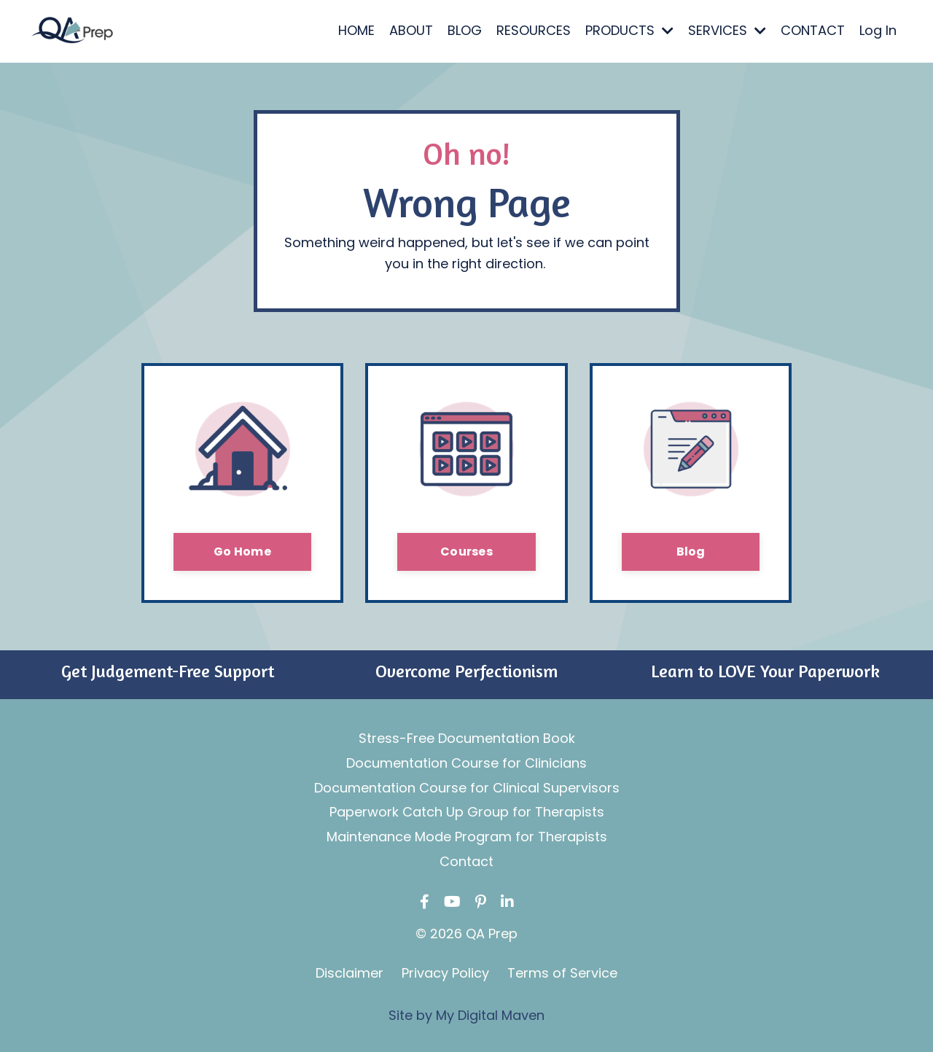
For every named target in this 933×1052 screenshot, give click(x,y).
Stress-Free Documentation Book (467, 738)
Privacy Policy (445, 973)
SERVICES (727, 30)
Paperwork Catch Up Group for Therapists (466, 812)
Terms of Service (562, 973)
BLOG (465, 30)
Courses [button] (466, 551)
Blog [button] (691, 551)
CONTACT (813, 30)
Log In (878, 30)
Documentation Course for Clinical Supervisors (467, 788)
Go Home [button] (242, 551)
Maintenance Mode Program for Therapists (467, 836)
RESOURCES (533, 30)
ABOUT (411, 30)
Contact (466, 861)
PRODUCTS (629, 30)
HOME (356, 30)
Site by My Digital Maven (466, 1015)
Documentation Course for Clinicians (466, 763)
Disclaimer (349, 973)
